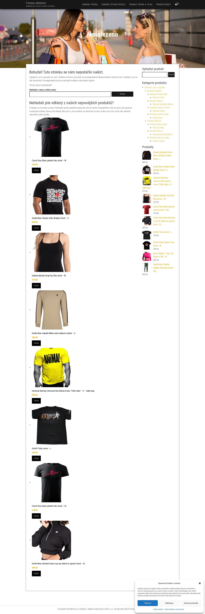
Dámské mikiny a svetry (160, 107)
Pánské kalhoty (156, 131)
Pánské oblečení (154, 121)
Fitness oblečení (36, 3)
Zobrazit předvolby (191, 603)
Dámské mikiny (159, 111)
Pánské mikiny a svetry (159, 137)
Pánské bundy (163, 4)
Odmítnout (169, 603)
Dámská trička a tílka (158, 94)
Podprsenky (158, 117)
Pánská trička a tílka (140, 4)
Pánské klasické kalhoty (163, 134)
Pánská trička (158, 127)
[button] (199, 583)
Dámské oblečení (154, 91)
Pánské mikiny (159, 141)
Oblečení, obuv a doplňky (155, 87)
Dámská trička (90, 4)
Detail (36, 170)
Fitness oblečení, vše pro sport (174, 609)
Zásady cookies (158, 609)
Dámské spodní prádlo (113, 4)
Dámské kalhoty (156, 101)
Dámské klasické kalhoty (163, 104)
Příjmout (147, 603)
